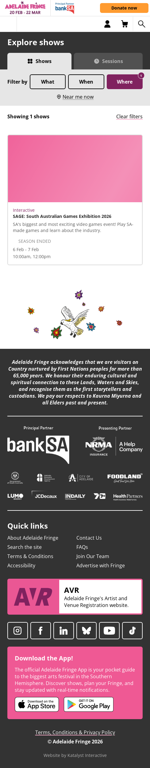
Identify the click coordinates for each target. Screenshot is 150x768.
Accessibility (21, 565)
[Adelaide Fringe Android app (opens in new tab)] (88, 704)
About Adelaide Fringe (32, 537)
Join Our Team (92, 556)
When (86, 81)
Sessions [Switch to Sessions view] (112, 61)
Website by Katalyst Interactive (75, 755)
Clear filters (129, 116)
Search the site (24, 547)
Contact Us (89, 537)
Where (130, 79)
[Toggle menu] (8, 24)
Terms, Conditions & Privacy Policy (75, 732)
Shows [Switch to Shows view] (44, 61)
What (47, 81)
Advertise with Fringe (100, 565)
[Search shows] (141, 24)
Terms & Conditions (30, 556)
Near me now (75, 96)
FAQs (82, 547)
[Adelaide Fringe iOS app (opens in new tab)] (37, 704)
